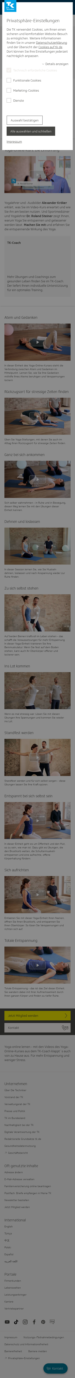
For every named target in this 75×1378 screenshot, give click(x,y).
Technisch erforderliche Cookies (35, 70)
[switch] (55, 64)
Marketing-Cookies (26, 90)
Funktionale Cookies (27, 80)
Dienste (18, 101)
